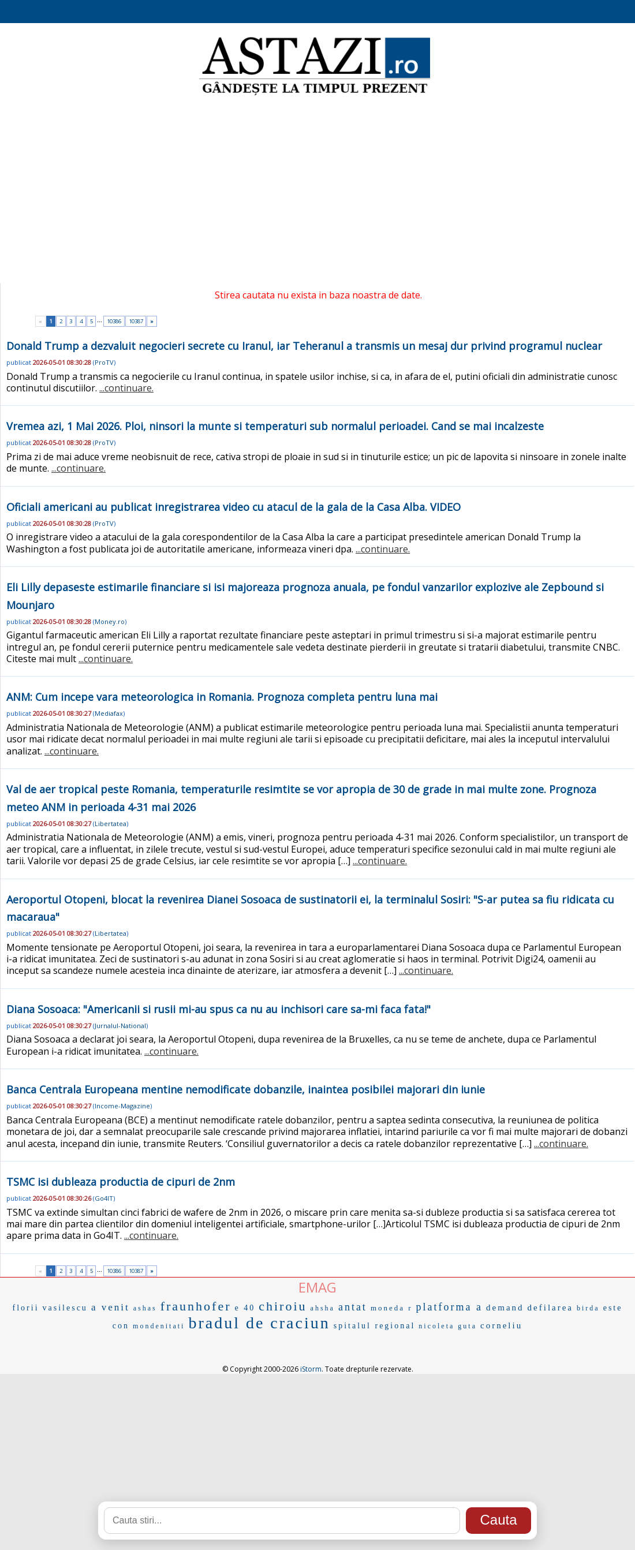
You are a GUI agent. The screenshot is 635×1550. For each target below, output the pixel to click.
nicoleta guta (448, 1326)
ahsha (323, 1308)
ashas (145, 1308)
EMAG (317, 1287)
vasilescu (65, 1308)
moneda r (392, 1308)
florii (26, 1308)
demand (505, 1307)
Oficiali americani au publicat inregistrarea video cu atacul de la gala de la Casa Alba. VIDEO (233, 507)
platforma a (449, 1307)
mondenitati (159, 1326)
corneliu (501, 1325)
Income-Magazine (122, 1105)
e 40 (245, 1308)
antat (352, 1307)
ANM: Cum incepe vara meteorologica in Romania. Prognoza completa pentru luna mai (222, 697)
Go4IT (104, 1198)
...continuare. (126, 388)
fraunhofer (195, 1306)
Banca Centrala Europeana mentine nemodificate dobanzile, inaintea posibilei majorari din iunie (245, 1089)
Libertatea (110, 823)
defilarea (550, 1307)
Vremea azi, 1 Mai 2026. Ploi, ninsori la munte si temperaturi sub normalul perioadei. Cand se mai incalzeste (275, 426)
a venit (110, 1307)
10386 (114, 321)
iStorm (311, 1369)
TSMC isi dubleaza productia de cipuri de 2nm (120, 1182)
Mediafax (109, 713)
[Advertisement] (317, 190)
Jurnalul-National (120, 1025)
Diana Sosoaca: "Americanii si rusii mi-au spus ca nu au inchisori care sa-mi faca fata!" (218, 1009)
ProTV (104, 362)
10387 (136, 321)
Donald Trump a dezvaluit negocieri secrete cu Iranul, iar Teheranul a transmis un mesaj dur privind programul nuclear (304, 346)
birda (588, 1308)
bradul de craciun (259, 1323)
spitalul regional (375, 1325)
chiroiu (283, 1306)
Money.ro (110, 621)
